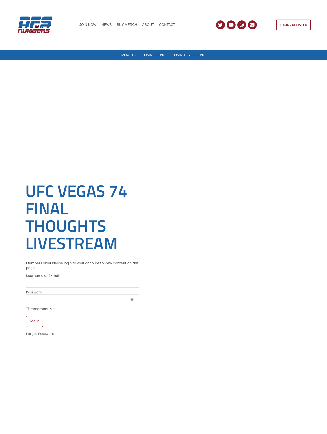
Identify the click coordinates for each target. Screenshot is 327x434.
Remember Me (40, 299)
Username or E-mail (43, 265)
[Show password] (132, 290)
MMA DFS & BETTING (190, 55)
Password (34, 282)
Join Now (87, 25)
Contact (167, 25)
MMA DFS (128, 55)
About (148, 25)
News (106, 25)
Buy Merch (127, 25)
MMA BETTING (155, 55)
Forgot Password (40, 323)
